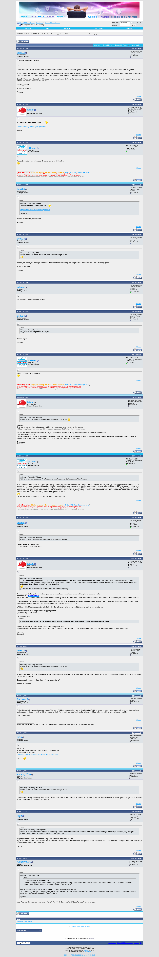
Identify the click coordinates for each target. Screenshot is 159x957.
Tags (18, 919)
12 (79, 955)
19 (92, 955)
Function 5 (22, 699)
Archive (136, 943)
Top (141, 943)
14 (82, 955)
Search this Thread (121, 45)
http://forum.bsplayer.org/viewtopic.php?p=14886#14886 (37, 754)
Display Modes (135, 45)
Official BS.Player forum (125, 943)
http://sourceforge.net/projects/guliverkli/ (31, 127)
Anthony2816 (24, 774)
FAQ (47, 28)
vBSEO (86, 950)
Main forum (39, 23)
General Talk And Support (52, 23)
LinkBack (97, 45)
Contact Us (112, 943)
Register (28, 28)
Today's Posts (97, 28)
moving (24, 921)
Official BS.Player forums (27, 23)
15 (84, 955)
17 (88, 955)
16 (86, 955)
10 (75, 955)
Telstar (30, 109)
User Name (115, 22)
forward (19, 921)
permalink (138, 48)
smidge (29, 921)
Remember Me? (136, 23)
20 (94, 955)
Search (129, 28)
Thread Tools (107, 45)
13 (81, 955)
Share (138, 96)
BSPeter (32, 148)
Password (115, 25)
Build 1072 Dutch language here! (77, 172)
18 (90, 955)
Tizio (19, 737)
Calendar (67, 28)
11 (77, 955)
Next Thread (85, 926)
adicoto (20, 287)
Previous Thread (75, 926)
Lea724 (21, 52)
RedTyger (88, 951)
